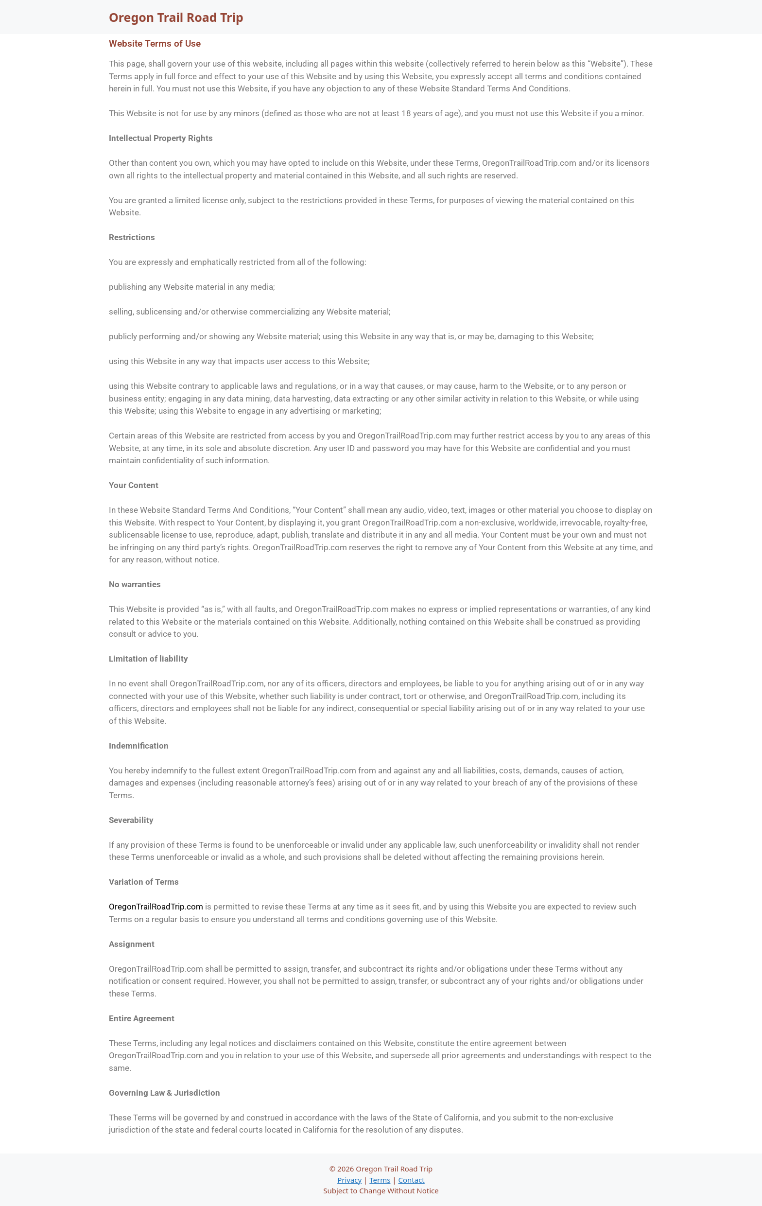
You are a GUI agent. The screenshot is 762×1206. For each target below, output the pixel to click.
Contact (411, 1180)
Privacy (349, 1180)
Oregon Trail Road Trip (176, 17)
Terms (379, 1180)
